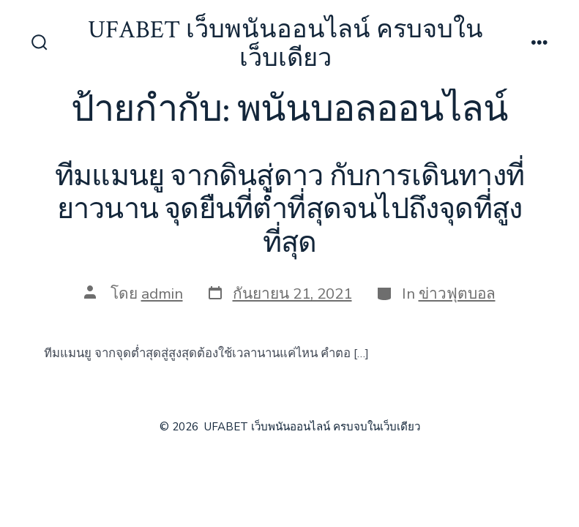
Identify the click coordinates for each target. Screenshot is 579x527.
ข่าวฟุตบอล (457, 293)
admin (162, 293)
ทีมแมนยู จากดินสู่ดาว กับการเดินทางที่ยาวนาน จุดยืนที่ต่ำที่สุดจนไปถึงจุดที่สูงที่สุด (289, 209)
